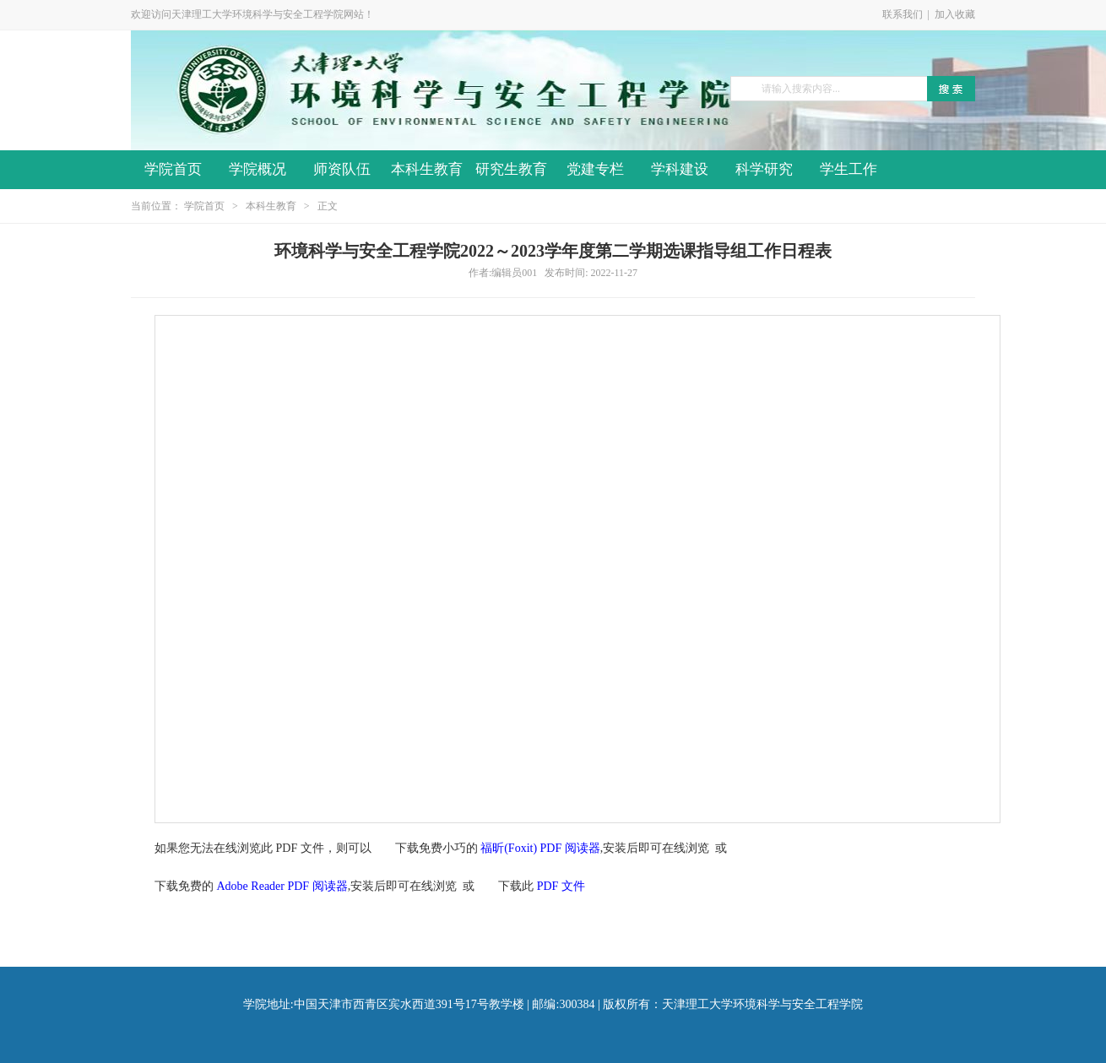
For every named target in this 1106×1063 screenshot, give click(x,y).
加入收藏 (955, 14)
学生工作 (848, 169)
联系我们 (902, 14)
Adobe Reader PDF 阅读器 (282, 886)
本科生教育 (427, 169)
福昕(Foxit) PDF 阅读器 (540, 848)
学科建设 (679, 169)
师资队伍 (342, 169)
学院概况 (257, 169)
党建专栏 (595, 169)
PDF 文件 (561, 886)
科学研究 (764, 169)
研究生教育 (511, 169)
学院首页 (173, 169)
